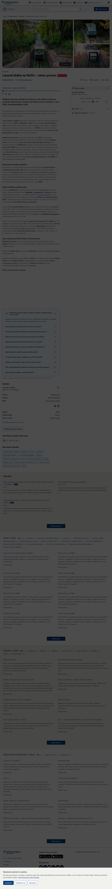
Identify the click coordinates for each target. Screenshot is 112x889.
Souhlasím (8, 883)
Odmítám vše (20, 883)
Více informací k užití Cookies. (28, 877)
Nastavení (32, 883)
